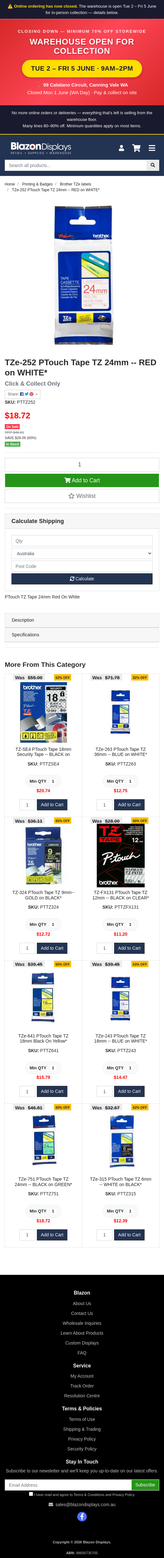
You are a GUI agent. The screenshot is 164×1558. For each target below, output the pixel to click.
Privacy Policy (82, 1439)
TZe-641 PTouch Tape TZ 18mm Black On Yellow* (43, 1038)
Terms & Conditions (89, 1495)
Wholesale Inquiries (82, 1323)
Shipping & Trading (82, 1429)
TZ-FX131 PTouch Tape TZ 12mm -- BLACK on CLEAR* (120, 895)
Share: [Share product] (21, 394)
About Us (82, 1303)
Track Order (82, 1385)
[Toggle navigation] (152, 148)
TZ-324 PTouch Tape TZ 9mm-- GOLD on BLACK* (43, 895)
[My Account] (121, 148)
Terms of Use (82, 1419)
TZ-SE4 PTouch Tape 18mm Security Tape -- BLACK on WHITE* (44, 755)
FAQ (82, 1352)
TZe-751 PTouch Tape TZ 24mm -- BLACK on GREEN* (43, 1182)
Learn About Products (82, 1333)
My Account (82, 1376)
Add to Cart (82, 480)
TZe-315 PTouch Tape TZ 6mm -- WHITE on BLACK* (120, 1182)
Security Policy (82, 1448)
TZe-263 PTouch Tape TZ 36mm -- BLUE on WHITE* (120, 752)
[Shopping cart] (136, 148)
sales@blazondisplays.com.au (86, 1504)
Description (23, 620)
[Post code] (82, 566)
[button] (82, 496)
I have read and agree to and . (82, 1494)
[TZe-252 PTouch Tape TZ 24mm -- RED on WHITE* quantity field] (82, 465)
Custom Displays (82, 1342)
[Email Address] (68, 1485)
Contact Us (82, 1313)
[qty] (82, 540)
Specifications (25, 634)
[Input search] (76, 165)
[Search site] (153, 165)
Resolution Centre (82, 1395)
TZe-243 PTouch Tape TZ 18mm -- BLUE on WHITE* (120, 1038)
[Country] (82, 553)
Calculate (82, 578)
